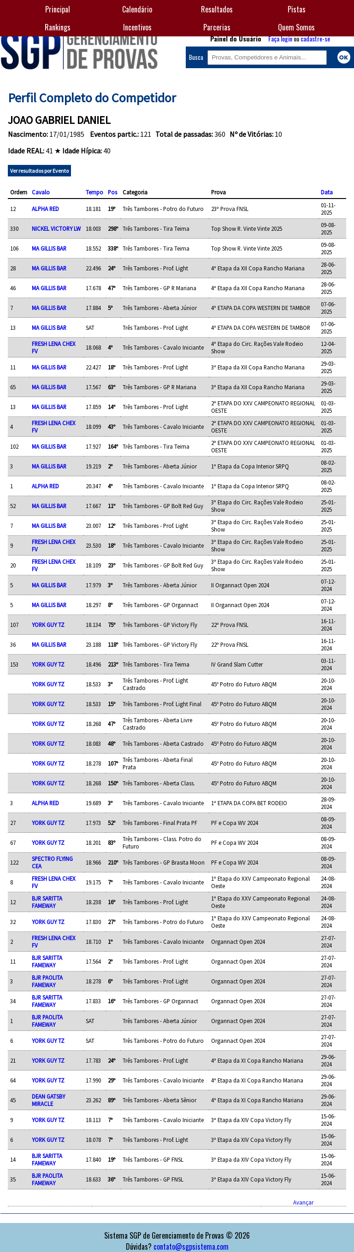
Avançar (303, 1202)
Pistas (297, 9)
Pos (112, 192)
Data (327, 192)
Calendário (137, 9)
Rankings (58, 27)
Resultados (217, 9)
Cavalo (41, 192)
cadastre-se (315, 38)
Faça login (280, 38)
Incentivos (137, 27)
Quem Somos (296, 27)
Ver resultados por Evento (39, 170)
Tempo (94, 192)
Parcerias (216, 27)
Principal (57, 9)
